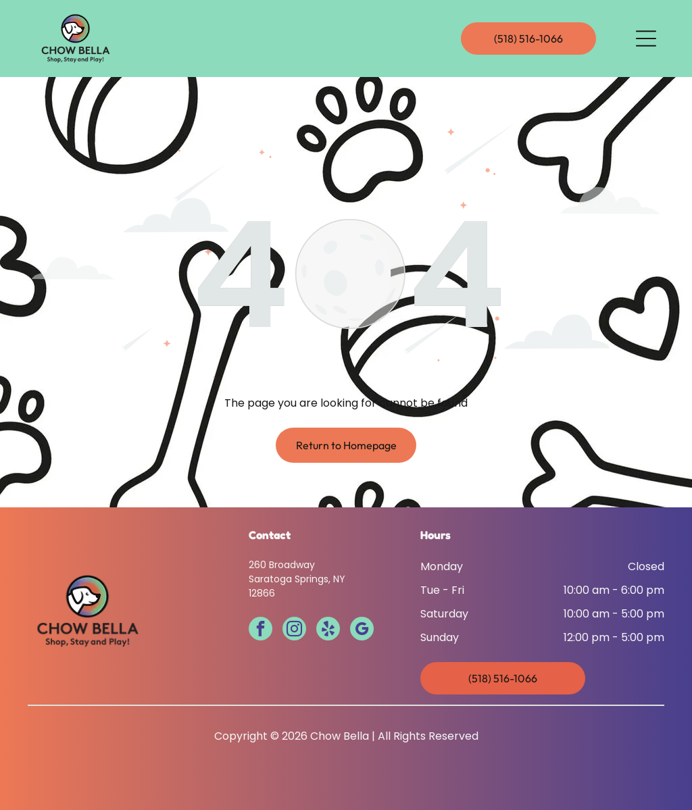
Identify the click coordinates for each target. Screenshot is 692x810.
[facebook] (260, 630)
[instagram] (294, 630)
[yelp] (328, 630)
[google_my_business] (362, 630)
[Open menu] (646, 38)
